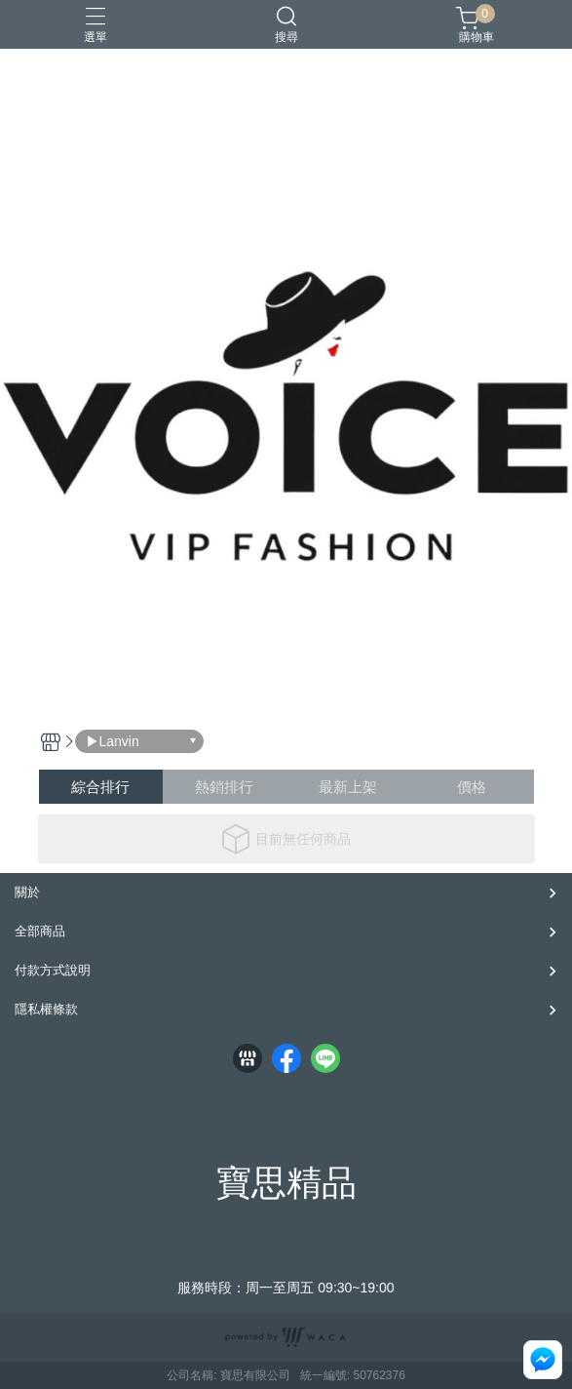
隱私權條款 (46, 1009)
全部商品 (40, 931)
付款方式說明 (53, 970)
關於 (27, 892)
